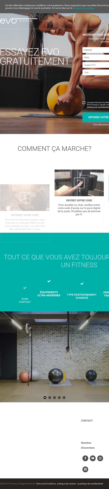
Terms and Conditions (46, 484)
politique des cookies (83, 8)
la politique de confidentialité (90, 484)
